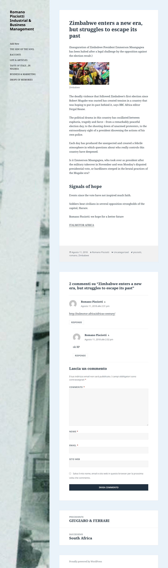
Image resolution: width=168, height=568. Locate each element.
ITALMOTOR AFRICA (81, 225)
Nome (73, 431)
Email (73, 445)
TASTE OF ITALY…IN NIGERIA (20, 67)
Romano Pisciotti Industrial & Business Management (22, 20)
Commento (77, 387)
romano (73, 255)
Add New (14, 43)
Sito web (74, 459)
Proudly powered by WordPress (85, 561)
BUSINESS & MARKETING (23, 74)
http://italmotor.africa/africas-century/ (92, 313)
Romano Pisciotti (100, 252)
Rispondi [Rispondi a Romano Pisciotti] (76, 322)
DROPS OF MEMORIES (21, 79)
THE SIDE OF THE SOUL (22, 49)
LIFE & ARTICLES (18, 60)
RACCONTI (15, 54)
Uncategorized (121, 252)
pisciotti (137, 252)
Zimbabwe (83, 255)
